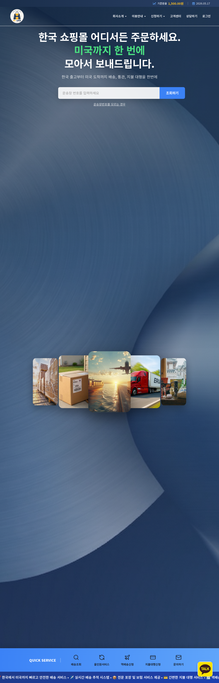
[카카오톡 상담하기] (205, 669)
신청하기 (158, 16)
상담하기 (191, 16)
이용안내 (139, 16)
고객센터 (175, 16)
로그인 (206, 16)
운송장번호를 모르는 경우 (109, 104)
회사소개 (120, 16)
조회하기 (172, 92)
